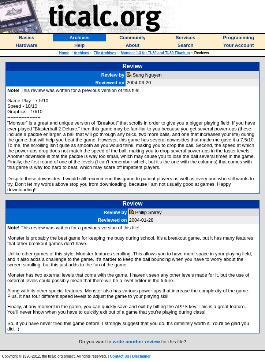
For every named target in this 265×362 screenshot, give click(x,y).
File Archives (105, 53)
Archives (81, 53)
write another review (136, 341)
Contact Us (119, 356)
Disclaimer (141, 356)
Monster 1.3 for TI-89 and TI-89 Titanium (155, 53)
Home (64, 53)
